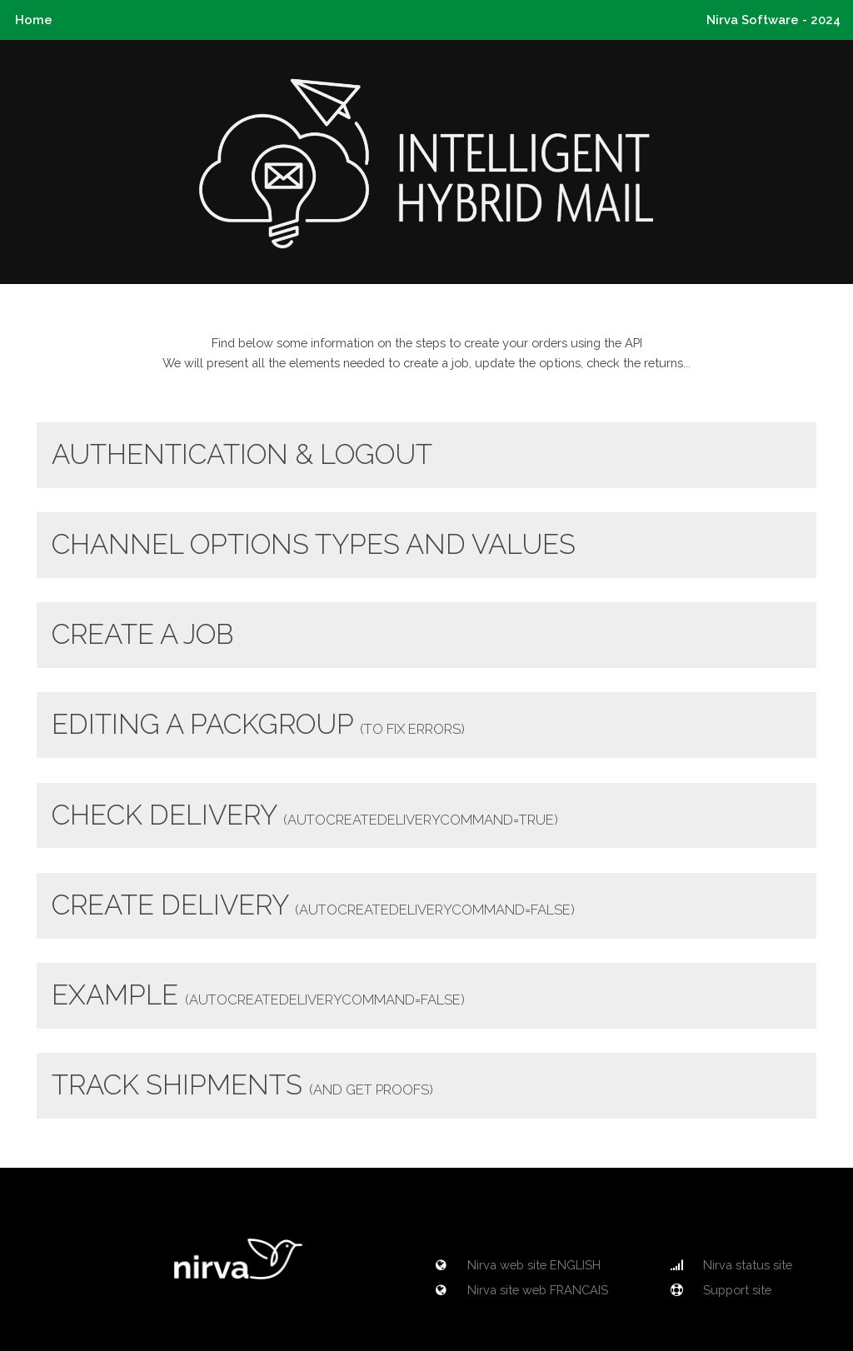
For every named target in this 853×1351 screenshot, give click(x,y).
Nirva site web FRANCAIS (519, 1290)
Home (33, 19)
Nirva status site (729, 1265)
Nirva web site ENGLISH (516, 1265)
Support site (718, 1290)
